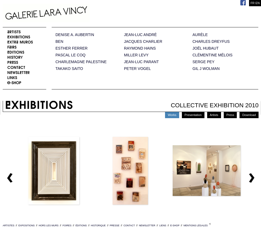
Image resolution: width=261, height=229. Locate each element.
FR (252, 3)
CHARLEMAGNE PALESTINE (81, 62)
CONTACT (129, 225)
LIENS (162, 225)
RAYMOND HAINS (140, 48)
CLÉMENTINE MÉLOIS (212, 55)
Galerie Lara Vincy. (73, 13)
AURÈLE (200, 35)
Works (172, 115)
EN (257, 3)
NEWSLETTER (147, 225)
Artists (214, 115)
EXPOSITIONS (26, 225)
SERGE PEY (203, 62)
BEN (59, 41)
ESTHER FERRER (71, 48)
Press (230, 115)
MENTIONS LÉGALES (196, 225)
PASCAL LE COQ (70, 55)
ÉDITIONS (81, 225)
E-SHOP (174, 225)
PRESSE (115, 225)
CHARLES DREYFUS (211, 41)
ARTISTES (8, 225)
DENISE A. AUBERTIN (74, 35)
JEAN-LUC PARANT (141, 62)
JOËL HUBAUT (205, 48)
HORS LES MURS (48, 225)
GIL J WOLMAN (206, 68)
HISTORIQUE (98, 225)
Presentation (193, 115)
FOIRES (67, 225)
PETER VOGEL (137, 68)
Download (249, 115)
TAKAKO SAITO (69, 68)
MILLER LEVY (136, 55)
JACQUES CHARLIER (143, 41)
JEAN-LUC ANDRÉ (140, 35)
